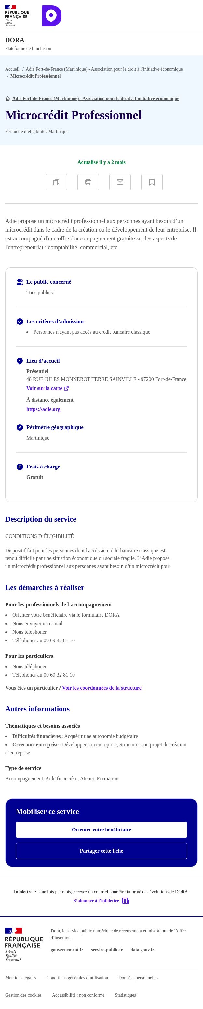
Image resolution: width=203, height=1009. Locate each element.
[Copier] (56, 182)
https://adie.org (43, 409)
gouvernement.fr (67, 949)
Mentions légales (20, 977)
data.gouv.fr (142, 949)
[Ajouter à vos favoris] (152, 182)
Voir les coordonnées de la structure (102, 688)
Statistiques (125, 995)
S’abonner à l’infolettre (101, 901)
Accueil (12, 69)
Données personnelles (138, 977)
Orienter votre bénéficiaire (101, 829)
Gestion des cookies (23, 995)
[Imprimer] (88, 182)
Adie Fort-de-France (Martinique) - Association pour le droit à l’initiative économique (104, 69)
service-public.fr (107, 949)
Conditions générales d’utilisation (77, 977)
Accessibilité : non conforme (78, 995)
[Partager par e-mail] (120, 182)
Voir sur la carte (47, 388)
